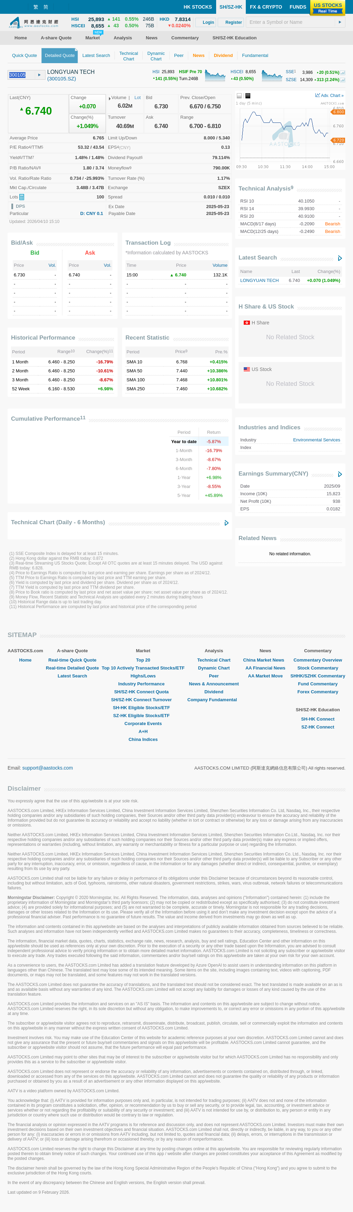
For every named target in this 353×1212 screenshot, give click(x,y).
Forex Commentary (317, 691)
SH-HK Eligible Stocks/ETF (143, 707)
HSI (156, 71)
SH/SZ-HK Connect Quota (143, 691)
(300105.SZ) (61, 78)
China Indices (143, 739)
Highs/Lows (143, 675)
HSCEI (237, 71)
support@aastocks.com (47, 768)
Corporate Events (143, 723)
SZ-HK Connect (317, 727)
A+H (143, 731)
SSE (290, 71)
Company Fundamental (214, 699)
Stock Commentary (317, 668)
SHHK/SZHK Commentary (317, 675)
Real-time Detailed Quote (72, 668)
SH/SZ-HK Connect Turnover (143, 699)
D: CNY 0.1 (91, 213)
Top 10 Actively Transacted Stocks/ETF (143, 668)
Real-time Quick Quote (72, 660)
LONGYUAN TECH (259, 280)
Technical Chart (214, 660)
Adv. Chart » (329, 95)
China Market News (265, 660)
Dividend (213, 691)
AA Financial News (265, 668)
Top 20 (143, 660)
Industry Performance (143, 683)
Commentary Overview (317, 660)
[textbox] (295, 22)
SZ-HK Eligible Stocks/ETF (143, 715)
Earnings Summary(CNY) (273, 473)
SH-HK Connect (318, 719)
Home (25, 660)
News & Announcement (214, 683)
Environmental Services (316, 439)
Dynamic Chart (214, 668)
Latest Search (258, 257)
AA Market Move (265, 675)
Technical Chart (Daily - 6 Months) (58, 522)
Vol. (52, 265)
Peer (214, 675)
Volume (220, 265)
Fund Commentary (318, 683)
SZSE (291, 79)
